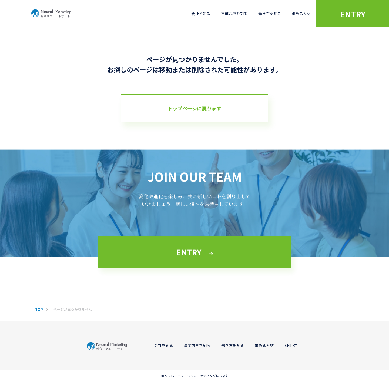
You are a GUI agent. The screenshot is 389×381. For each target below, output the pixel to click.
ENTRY (352, 14)
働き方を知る (269, 13)
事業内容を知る (234, 13)
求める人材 (301, 13)
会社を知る (200, 13)
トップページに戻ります (194, 108)
